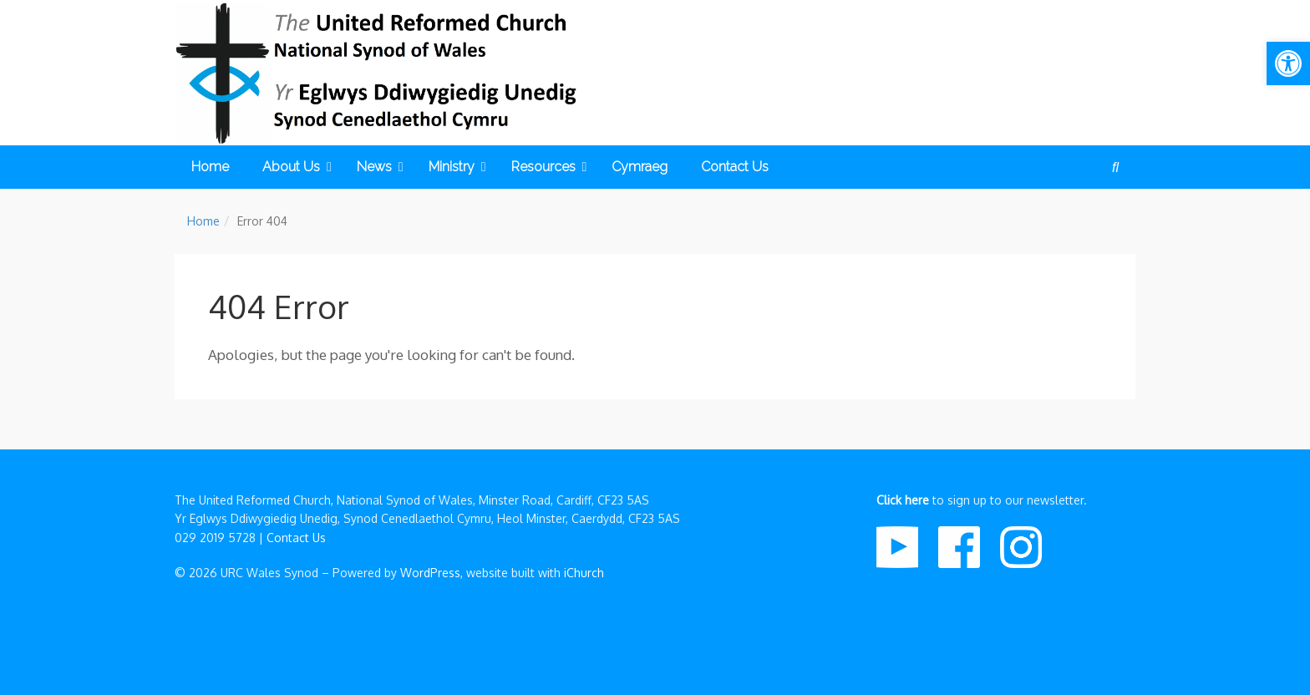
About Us (297, 167)
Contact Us (735, 167)
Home (210, 167)
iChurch (584, 573)
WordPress (430, 573)
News (380, 167)
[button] (1288, 63)
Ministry (457, 167)
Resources (549, 167)
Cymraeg (640, 167)
